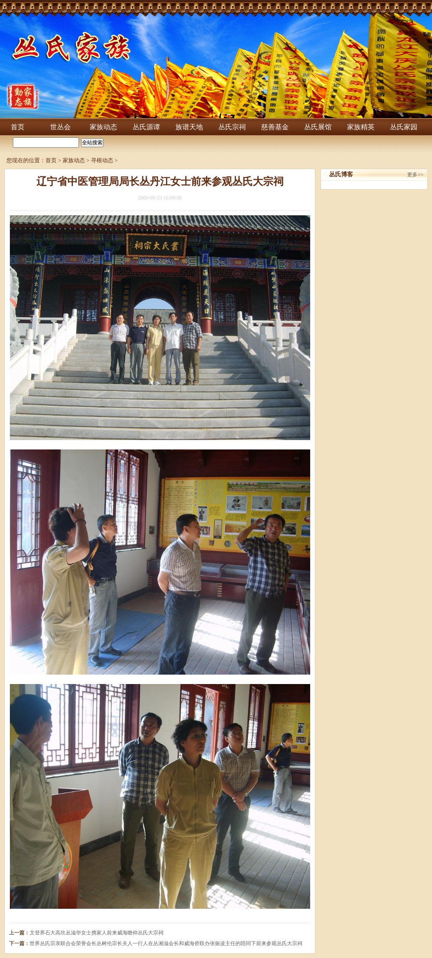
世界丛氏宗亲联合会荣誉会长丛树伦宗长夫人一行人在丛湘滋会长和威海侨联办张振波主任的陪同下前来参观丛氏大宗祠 (166, 943)
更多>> (415, 175)
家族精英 (361, 127)
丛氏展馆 (318, 127)
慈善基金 (275, 127)
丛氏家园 (403, 127)
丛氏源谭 (146, 127)
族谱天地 (189, 127)
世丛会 (60, 127)
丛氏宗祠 (232, 127)
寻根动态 (102, 160)
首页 (17, 127)
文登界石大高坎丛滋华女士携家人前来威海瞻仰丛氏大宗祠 (96, 933)
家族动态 (103, 127)
